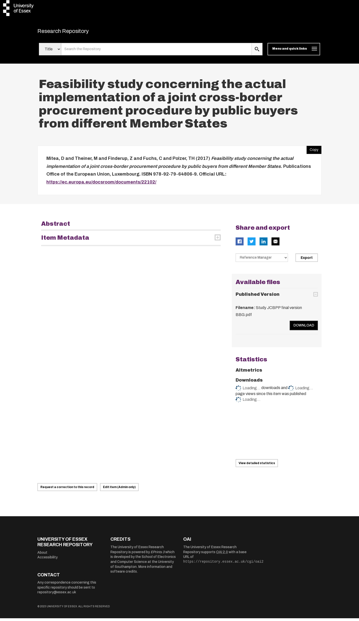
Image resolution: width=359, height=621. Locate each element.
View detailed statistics (257, 465)
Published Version (257, 296)
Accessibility (47, 560)
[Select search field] (50, 52)
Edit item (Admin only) (119, 490)
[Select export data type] (262, 260)
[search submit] (257, 52)
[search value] (156, 52)
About (42, 555)
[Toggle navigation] (294, 52)
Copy (312, 151)
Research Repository (72, 32)
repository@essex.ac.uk (56, 595)
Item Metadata (65, 240)
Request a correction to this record (67, 490)
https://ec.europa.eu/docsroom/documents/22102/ (101, 184)
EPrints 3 (158, 554)
